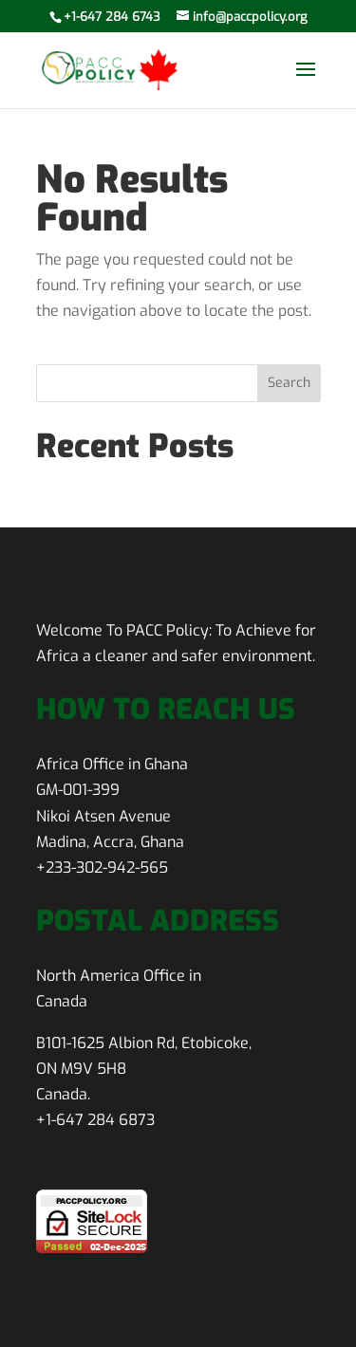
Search (289, 383)
